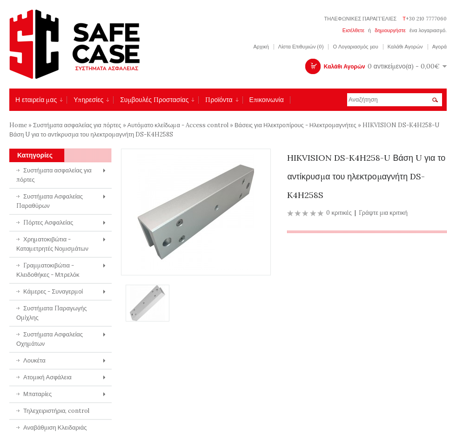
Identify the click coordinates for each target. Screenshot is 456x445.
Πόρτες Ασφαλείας (48, 222)
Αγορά (439, 46)
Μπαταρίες (37, 394)
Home (18, 125)
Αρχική (260, 46)
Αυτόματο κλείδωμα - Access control (177, 125)
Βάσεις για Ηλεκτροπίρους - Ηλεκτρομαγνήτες (295, 125)
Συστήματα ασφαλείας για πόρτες (77, 125)
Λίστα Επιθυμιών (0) (301, 46)
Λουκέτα (34, 360)
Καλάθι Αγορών (405, 46)
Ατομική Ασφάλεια (47, 377)
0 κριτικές (338, 213)
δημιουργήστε (390, 30)
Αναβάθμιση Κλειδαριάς (55, 427)
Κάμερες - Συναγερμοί (53, 291)
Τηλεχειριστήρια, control (56, 411)
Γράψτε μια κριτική (383, 213)
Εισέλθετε (353, 30)
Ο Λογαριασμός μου (355, 46)
